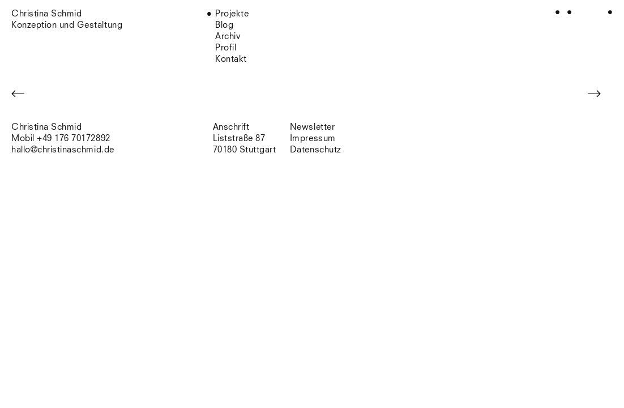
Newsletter (312, 127)
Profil (225, 48)
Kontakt (231, 59)
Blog (224, 25)
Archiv (228, 36)
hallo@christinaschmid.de (62, 150)
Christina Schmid (46, 127)
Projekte (232, 14)
